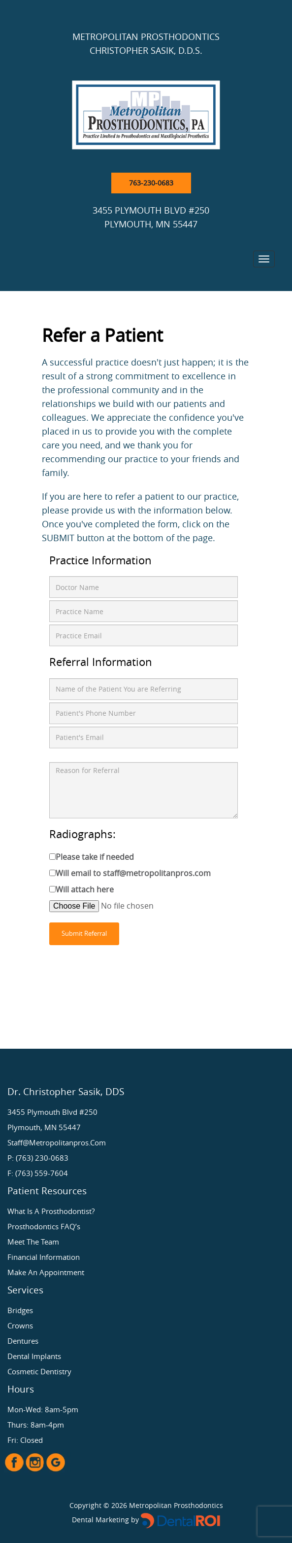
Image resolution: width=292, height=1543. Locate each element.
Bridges (20, 1310)
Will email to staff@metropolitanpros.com (133, 873)
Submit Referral (84, 933)
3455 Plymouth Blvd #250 (52, 1112)
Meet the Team (33, 1242)
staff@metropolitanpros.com (56, 1142)
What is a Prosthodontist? (51, 1211)
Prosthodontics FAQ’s (43, 1226)
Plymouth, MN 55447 (44, 1127)
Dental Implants (34, 1356)
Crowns (20, 1325)
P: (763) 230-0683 (37, 1158)
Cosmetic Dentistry (39, 1371)
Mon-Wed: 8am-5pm (42, 1409)
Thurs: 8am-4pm (35, 1425)
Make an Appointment (45, 1272)
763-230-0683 (151, 182)
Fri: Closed (25, 1440)
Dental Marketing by (106, 1519)
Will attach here (85, 889)
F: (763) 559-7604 (37, 1173)
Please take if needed (95, 856)
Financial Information (43, 1257)
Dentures (22, 1341)
